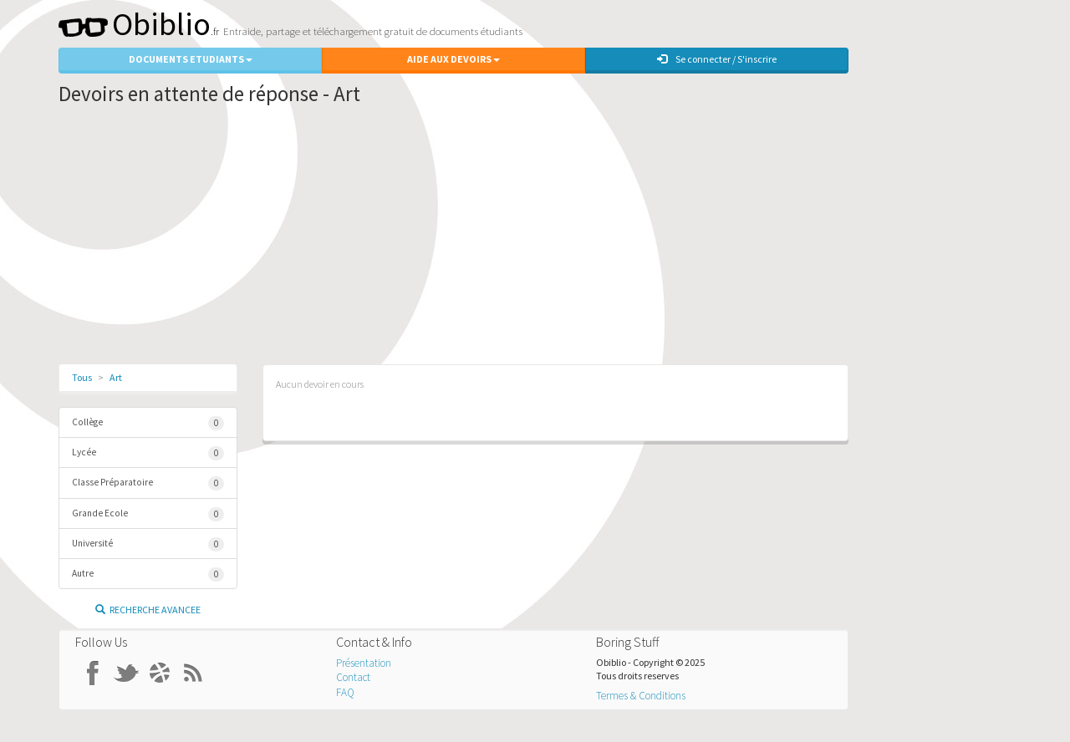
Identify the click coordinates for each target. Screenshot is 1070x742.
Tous (82, 377)
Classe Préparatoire (148, 483)
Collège (148, 423)
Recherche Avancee (148, 609)
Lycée (148, 453)
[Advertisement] (453, 239)
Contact (353, 677)
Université (148, 544)
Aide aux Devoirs (453, 59)
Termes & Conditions (640, 696)
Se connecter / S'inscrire (717, 59)
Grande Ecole (148, 514)
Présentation (363, 663)
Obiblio (135, 23)
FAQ (345, 692)
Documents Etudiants (190, 59)
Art (116, 377)
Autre (148, 574)
